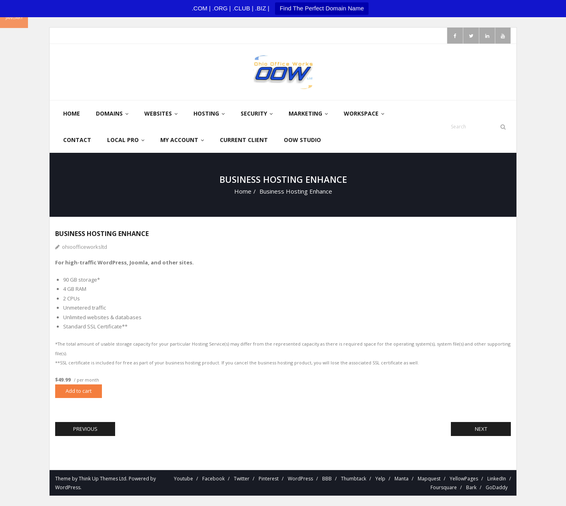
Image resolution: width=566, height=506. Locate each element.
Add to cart (79, 390)
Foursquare (443, 487)
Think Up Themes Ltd (102, 478)
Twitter (241, 478)
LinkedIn (496, 478)
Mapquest (429, 478)
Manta (402, 478)
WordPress (67, 487)
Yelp (380, 478)
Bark (471, 487)
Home (242, 191)
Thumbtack (353, 478)
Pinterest (269, 478)
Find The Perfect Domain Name (322, 8)
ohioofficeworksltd (84, 246)
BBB (327, 478)
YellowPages (464, 478)
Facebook (213, 478)
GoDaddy (497, 487)
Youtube (183, 478)
